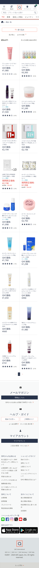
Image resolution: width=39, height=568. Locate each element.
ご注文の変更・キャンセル (19, 446)
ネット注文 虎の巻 (26, 424)
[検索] (35, 12)
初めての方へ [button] (10, 419)
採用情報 (4, 501)
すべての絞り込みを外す (29, 40)
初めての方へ (25, 459)
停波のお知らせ (6, 476)
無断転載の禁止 (6, 483)
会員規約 (24, 511)
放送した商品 (18, 17)
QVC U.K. (14, 552)
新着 (8, 17)
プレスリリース (6, 505)
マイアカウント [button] (19, 441)
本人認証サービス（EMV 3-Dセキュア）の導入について (9, 461)
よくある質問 (13, 424)
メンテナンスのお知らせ (9, 480)
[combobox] (17, 13)
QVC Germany (23, 552)
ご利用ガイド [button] (29, 419)
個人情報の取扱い (26, 501)
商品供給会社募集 (7, 508)
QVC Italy (31, 552)
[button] (4, 8)
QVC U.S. (7, 552)
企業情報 (4, 498)
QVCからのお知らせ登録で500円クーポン (19, 402)
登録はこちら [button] (19, 397)
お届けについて (26, 466)
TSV (3, 17)
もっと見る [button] (18, 565)
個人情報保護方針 (26, 498)
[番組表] (11, 8)
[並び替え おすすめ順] (23, 35)
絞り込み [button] (20, 30)
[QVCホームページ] (2, 22)
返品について (25, 470)
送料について (25, 463)
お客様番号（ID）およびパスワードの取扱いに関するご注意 (9, 470)
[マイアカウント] (27, 7)
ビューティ (29, 17)
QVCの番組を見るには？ (29, 480)
